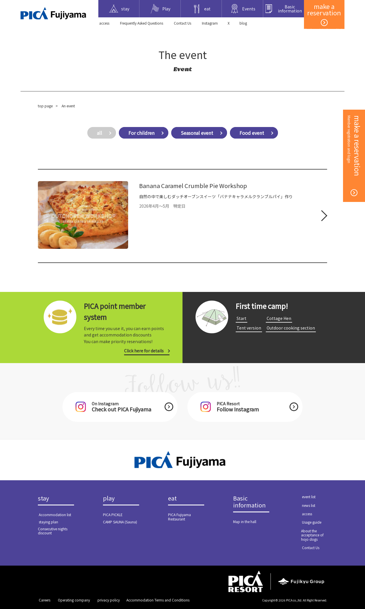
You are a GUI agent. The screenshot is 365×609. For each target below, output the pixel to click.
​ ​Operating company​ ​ (74, 599)
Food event (251, 132)
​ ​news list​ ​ (308, 505)
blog (243, 23)
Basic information (249, 502)
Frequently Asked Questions (141, 23)
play (109, 498)
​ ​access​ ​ (104, 23)
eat (172, 498)
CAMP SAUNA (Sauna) (120, 521)
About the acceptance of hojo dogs (312, 535)
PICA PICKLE (113, 514)
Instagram (210, 23)
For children (141, 132)
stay (43, 498)
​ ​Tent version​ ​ (249, 328)
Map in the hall (244, 521)
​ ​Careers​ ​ (44, 599)
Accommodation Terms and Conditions (157, 599)
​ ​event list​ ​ (308, 496)
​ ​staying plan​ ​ (48, 521)
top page (45, 105)
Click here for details (144, 351)
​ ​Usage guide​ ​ (311, 522)
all (99, 132)
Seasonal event (197, 132)
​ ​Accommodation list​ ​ (55, 514)
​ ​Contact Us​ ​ (182, 23)
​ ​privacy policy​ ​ (109, 599)
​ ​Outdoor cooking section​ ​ (291, 328)
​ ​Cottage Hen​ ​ (279, 318)
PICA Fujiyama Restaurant (179, 516)
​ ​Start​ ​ (241, 318)
